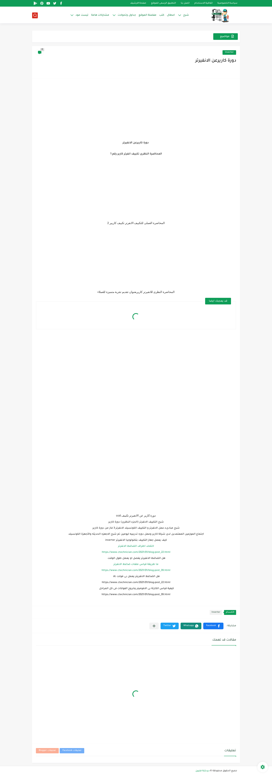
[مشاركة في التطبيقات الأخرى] (154, 626)
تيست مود (82, 15)
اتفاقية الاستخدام (203, 3)
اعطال (171, 15)
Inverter (229, 52)
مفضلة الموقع (147, 15)
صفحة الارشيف (138, 3)
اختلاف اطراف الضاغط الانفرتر (136, 546)
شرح (186, 15)
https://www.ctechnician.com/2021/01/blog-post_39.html (136, 570)
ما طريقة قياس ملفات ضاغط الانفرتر (136, 564)
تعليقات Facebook (72, 750)
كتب (161, 15)
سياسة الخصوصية (227, 3)
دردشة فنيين (202, 771)
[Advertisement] (136, 109)
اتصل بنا (185, 3)
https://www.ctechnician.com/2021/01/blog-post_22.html (136, 552)
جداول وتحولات (127, 15)
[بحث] (35, 15)
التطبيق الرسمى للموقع (163, 3)
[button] (213, 626)
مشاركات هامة (100, 15)
